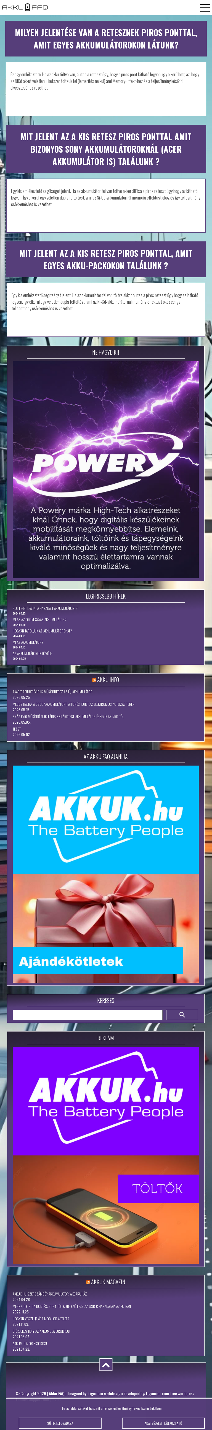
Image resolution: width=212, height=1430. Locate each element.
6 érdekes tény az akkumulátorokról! (41, 1331)
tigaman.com (157, 1393)
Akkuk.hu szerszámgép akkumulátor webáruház (50, 1294)
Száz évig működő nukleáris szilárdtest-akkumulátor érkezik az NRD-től (68, 716)
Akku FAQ (57, 1393)
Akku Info (108, 679)
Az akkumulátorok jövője (32, 653)
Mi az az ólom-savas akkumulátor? (40, 619)
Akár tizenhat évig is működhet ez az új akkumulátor (52, 691)
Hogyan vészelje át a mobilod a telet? (41, 1318)
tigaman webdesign (105, 1393)
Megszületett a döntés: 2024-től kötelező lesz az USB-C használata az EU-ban (72, 1306)
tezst (17, 729)
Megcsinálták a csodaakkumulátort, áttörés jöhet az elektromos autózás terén (73, 704)
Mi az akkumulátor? (28, 642)
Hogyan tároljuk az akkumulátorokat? (42, 631)
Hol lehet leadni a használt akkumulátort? (45, 608)
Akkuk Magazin (108, 1282)
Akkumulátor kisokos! (30, 1343)
